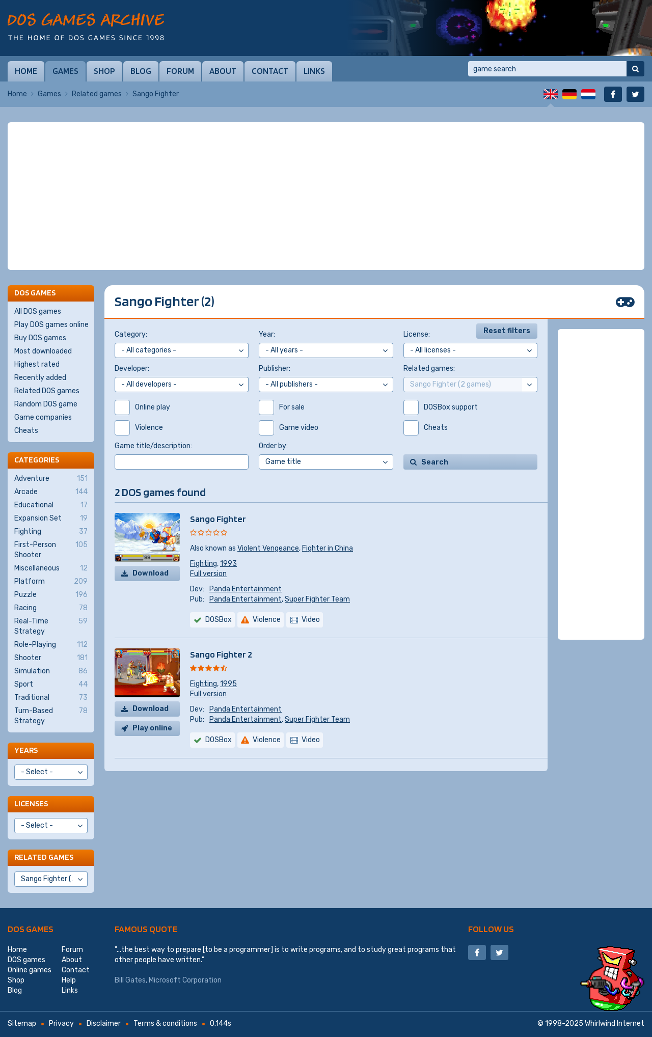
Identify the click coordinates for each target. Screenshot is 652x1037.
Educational (51, 505)
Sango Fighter (218, 518)
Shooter (51, 658)
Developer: (132, 368)
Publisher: (274, 368)
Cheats (26, 430)
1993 (228, 563)
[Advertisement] (326, 196)
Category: (131, 334)
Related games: (429, 368)
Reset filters (506, 330)
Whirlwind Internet (614, 1023)
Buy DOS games (40, 338)
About (222, 71)
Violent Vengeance (268, 548)
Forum (180, 71)
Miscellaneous (51, 568)
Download (150, 573)
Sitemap (22, 1023)
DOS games (30, 928)
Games (65, 71)
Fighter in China (327, 548)
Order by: (273, 446)
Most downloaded (43, 351)
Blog (140, 71)
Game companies (43, 417)
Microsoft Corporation (185, 980)
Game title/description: (153, 446)
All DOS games (37, 311)
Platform (51, 582)
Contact (270, 71)
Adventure (51, 479)
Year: (267, 334)
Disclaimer (104, 1023)
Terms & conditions (165, 1023)
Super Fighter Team (317, 599)
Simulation (51, 671)
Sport (51, 684)
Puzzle (51, 595)
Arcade (51, 492)
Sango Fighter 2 (221, 654)
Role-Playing (51, 645)
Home (26, 71)
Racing (51, 608)
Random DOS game (45, 404)
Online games (29, 970)
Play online (152, 728)
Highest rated (37, 364)
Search (434, 462)
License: (416, 334)
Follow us (491, 928)
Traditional (51, 698)
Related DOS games (46, 391)
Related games (97, 94)
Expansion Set (51, 518)
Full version (208, 573)
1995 (228, 683)
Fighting (203, 563)
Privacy (61, 1023)
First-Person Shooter (51, 549)
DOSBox (218, 619)
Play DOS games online (51, 324)
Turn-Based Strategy (51, 715)
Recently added (40, 377)
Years (26, 750)
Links (314, 71)
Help (69, 980)
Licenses (31, 803)
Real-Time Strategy (51, 626)
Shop (104, 71)
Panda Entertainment (245, 589)
